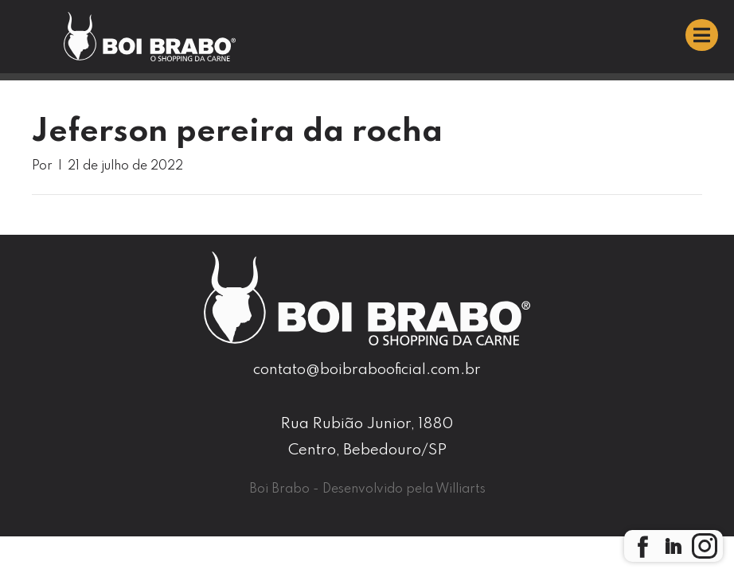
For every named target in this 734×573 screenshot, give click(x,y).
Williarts (460, 489)
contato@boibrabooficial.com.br (367, 369)
